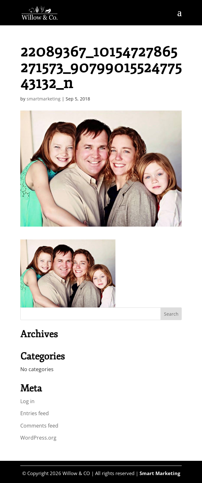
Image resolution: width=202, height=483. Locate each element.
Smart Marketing (160, 473)
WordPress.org (38, 437)
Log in (27, 401)
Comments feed (39, 425)
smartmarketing (44, 99)
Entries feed (34, 413)
